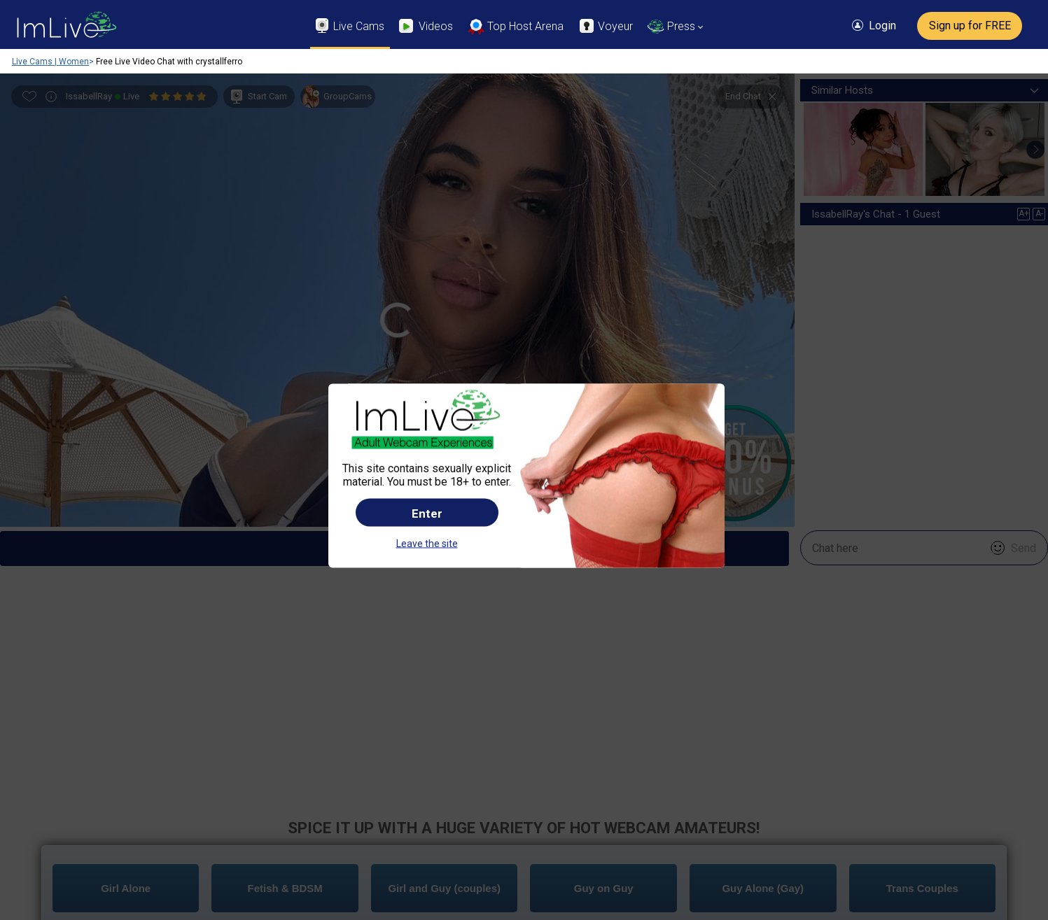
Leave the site (427, 469)
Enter (427, 439)
